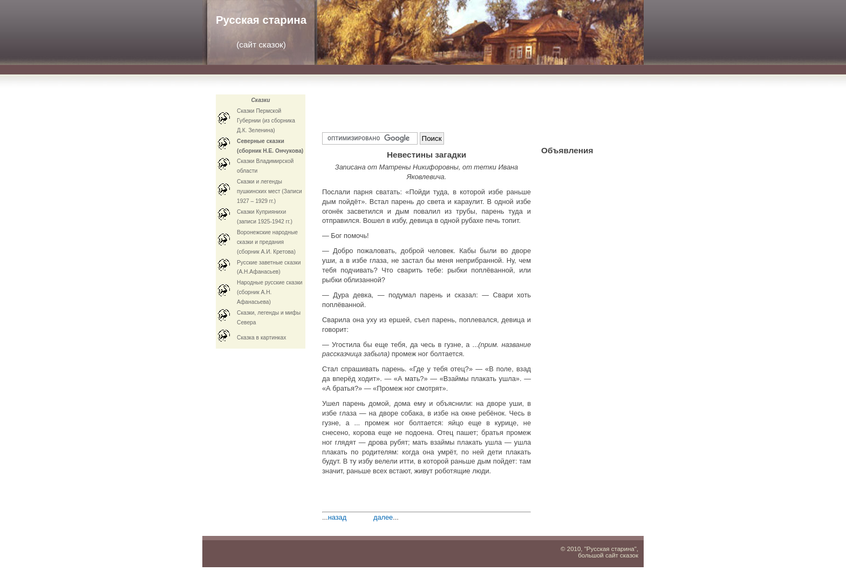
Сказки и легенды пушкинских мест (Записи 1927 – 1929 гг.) (269, 191)
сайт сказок (261, 44)
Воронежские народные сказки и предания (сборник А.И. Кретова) (267, 242)
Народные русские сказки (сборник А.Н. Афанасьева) (270, 292)
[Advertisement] (448, 108)
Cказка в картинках (261, 338)
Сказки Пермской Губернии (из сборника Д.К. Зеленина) (266, 120)
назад (337, 517)
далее (383, 517)
